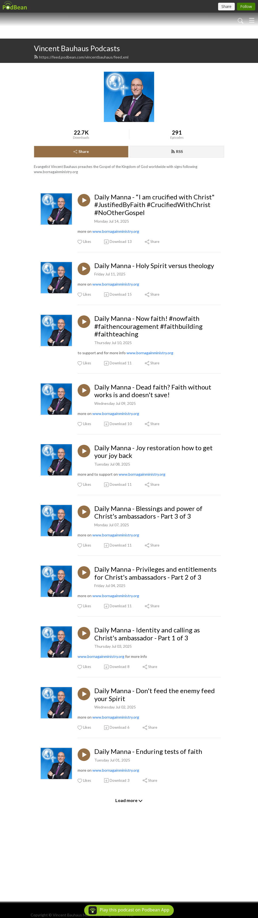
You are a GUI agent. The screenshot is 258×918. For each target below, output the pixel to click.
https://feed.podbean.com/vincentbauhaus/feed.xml (81, 121)
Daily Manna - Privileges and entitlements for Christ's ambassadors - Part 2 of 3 (155, 637)
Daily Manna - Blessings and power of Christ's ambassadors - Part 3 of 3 (148, 577)
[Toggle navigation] (251, 20)
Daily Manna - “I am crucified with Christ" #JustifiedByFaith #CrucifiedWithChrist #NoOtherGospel (154, 269)
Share (81, 215)
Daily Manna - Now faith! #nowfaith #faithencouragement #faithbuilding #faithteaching (148, 390)
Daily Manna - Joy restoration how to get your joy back (153, 516)
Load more (129, 865)
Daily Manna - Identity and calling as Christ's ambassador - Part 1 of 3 (147, 698)
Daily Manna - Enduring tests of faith (148, 816)
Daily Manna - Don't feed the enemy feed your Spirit (154, 759)
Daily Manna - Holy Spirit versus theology (154, 330)
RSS (177, 215)
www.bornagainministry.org (115, 295)
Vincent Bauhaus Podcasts (77, 112)
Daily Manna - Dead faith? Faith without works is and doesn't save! (152, 455)
